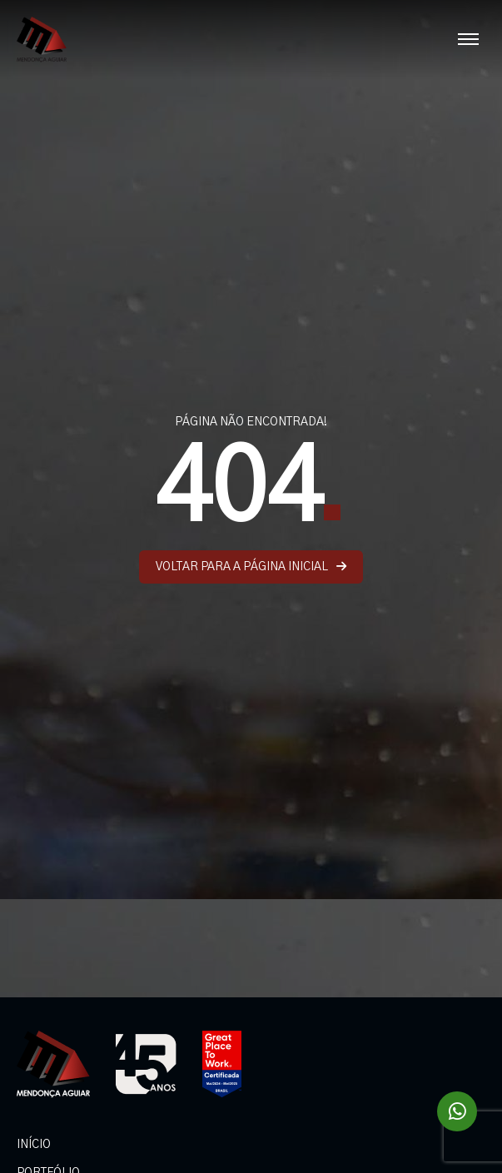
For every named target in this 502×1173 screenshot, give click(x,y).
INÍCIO (34, 1145)
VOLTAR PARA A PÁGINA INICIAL (251, 566)
